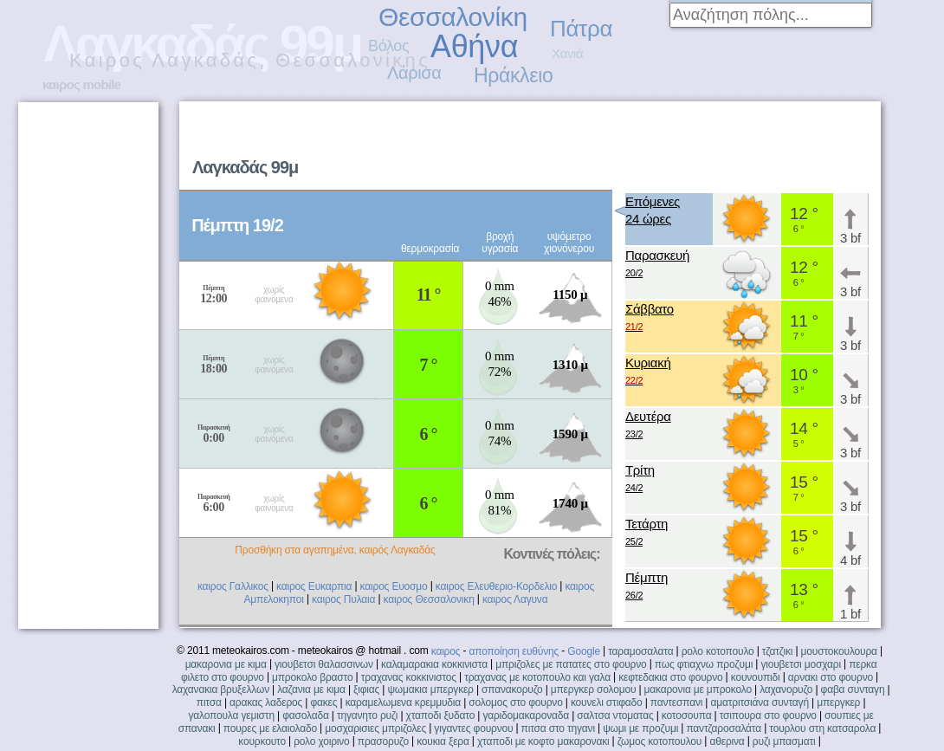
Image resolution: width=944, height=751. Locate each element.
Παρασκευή (657, 265)
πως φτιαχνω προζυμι (704, 664)
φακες (323, 702)
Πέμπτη (646, 587)
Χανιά (567, 53)
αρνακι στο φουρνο (830, 677)
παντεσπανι (676, 702)
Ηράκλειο (513, 75)
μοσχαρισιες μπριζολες (375, 728)
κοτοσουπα (687, 715)
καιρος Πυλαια (343, 599)
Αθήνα (474, 46)
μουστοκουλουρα (839, 651)
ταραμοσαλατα (640, 651)
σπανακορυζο (512, 689)
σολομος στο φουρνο (515, 702)
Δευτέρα (648, 426)
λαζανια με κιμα (311, 689)
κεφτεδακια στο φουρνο (670, 677)
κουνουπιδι (755, 677)
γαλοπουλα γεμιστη (232, 715)
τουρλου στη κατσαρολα (822, 728)
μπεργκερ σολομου (594, 689)
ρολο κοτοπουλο (718, 651)
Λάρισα (414, 72)
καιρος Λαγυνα (515, 599)
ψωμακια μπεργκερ (430, 689)
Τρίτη (640, 479)
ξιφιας (366, 689)
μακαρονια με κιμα (226, 664)
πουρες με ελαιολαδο (270, 728)
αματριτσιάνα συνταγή (759, 702)
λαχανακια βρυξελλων (220, 689)
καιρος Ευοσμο (394, 586)
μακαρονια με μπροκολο (698, 689)
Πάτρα (581, 29)
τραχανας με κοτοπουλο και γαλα (537, 677)
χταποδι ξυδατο (440, 715)
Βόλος (388, 46)
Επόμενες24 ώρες (652, 210)
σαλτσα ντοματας (615, 715)
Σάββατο (649, 318)
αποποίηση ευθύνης (514, 651)
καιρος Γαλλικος (232, 586)
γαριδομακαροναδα (525, 715)
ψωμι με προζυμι (640, 728)
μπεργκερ (838, 702)
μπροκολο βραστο (312, 677)
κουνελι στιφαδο (607, 702)
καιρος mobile (81, 84)
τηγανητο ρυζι (367, 715)
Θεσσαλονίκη (452, 17)
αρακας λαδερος (266, 702)
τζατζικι (777, 651)
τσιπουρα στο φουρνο (768, 715)
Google (583, 651)
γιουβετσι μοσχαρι (800, 664)
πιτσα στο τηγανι (558, 728)
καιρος (446, 651)
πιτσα (209, 702)
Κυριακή (648, 372)
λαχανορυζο (786, 689)
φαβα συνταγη (853, 689)
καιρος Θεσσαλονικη (429, 599)
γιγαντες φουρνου (473, 728)
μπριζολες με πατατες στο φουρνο (570, 664)
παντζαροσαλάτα (723, 728)
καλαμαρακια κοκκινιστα (434, 664)
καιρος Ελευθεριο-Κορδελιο (496, 586)
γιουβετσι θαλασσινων (324, 664)
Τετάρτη (646, 533)
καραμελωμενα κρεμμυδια (403, 702)
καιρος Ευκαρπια (314, 586)
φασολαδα (305, 715)
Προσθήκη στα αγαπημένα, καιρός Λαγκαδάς (335, 550)
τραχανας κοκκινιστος (408, 677)
